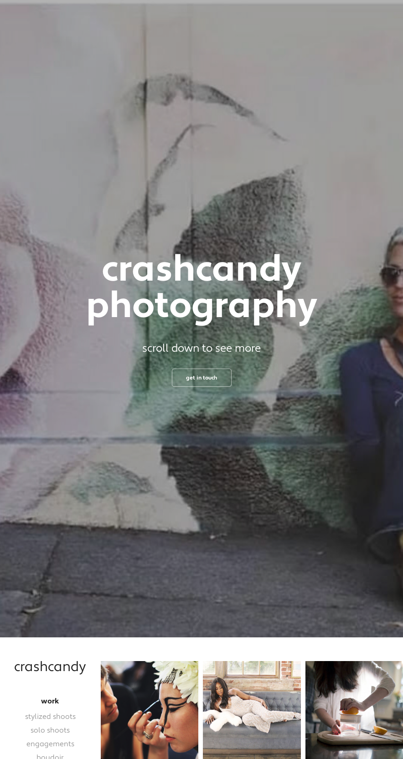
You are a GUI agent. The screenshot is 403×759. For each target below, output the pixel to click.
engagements (50, 744)
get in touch (201, 377)
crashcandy (50, 667)
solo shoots (50, 730)
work (50, 701)
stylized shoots (50, 716)
